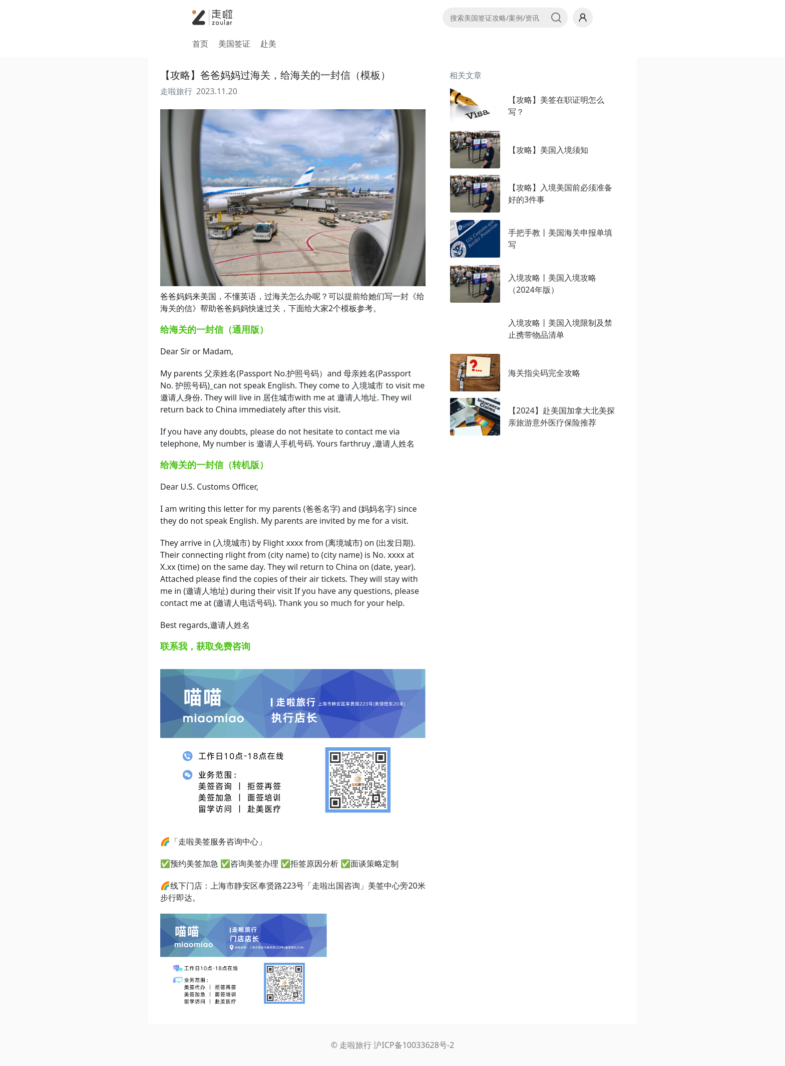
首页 (200, 43)
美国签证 (234, 43)
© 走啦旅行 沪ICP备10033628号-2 (392, 1044)
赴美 (268, 43)
